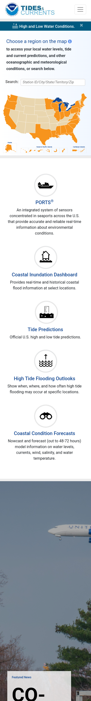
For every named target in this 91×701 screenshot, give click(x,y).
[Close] (82, 25)
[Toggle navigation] (80, 9)
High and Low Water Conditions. (47, 26)
